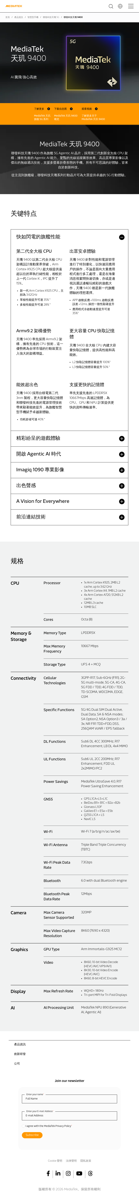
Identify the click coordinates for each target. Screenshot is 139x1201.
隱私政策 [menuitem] (85, 1161)
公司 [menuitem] (17, 1063)
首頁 (7, 17)
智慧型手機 (33, 17)
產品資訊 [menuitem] (20, 1044)
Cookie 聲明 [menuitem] (55, 1161)
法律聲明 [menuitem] (71, 1161)
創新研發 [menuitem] (20, 1054)
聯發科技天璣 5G (51, 17)
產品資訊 (18, 17)
